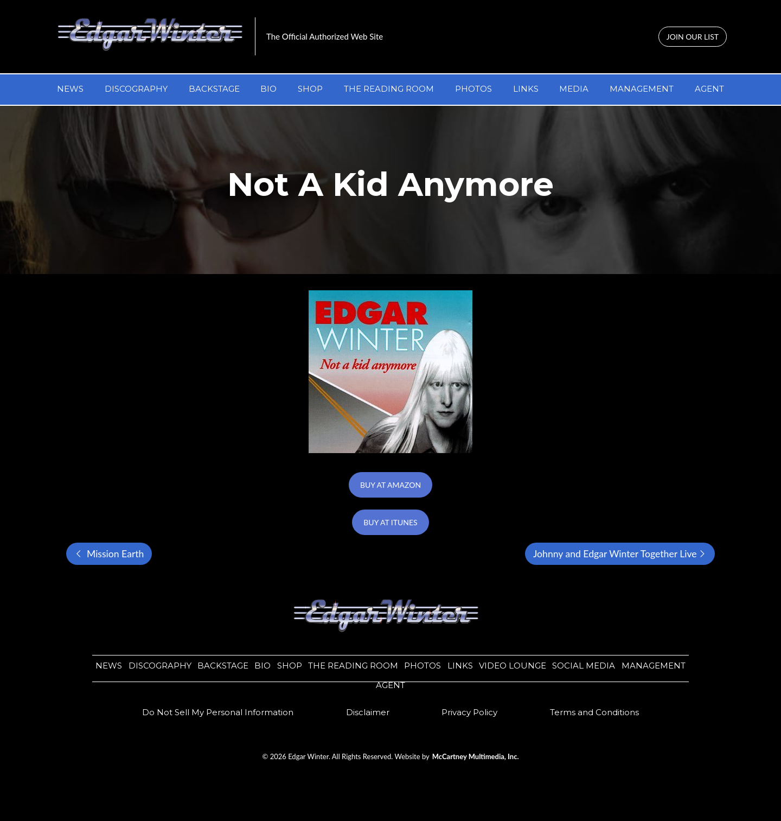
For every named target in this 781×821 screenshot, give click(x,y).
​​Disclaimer (367, 712)
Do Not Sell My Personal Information (217, 712)
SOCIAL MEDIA (583, 665)
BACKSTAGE (214, 89)
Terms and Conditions (594, 712)
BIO (268, 89)
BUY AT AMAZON (390, 484)
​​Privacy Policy (469, 712)
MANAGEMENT (642, 89)
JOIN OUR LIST (693, 36)
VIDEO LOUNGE (512, 665)
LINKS (526, 89)
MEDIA (573, 89)
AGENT (709, 89)
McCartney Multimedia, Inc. (475, 756)
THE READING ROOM (389, 89)
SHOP (310, 89)
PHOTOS (473, 89)
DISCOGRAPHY (136, 89)
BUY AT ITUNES (390, 522)
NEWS (70, 89)
